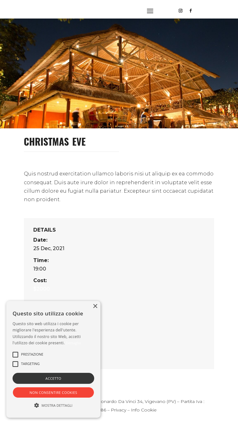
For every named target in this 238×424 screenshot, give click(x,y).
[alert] (53, 359)
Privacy (118, 410)
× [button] (95, 306)
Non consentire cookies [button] (53, 392)
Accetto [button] (53, 378)
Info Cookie (144, 410)
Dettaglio (73, 343)
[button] (15, 354)
